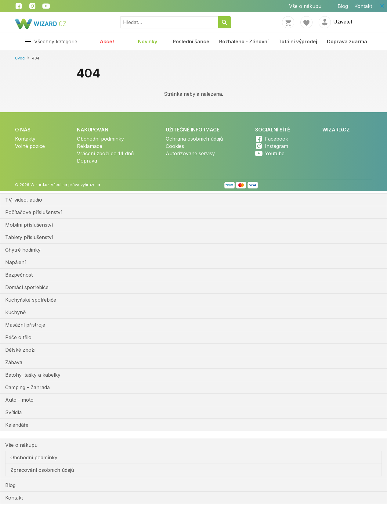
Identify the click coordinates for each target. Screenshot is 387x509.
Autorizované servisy (190, 153)
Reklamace (89, 146)
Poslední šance (191, 41)
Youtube (274, 153)
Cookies (175, 146)
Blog (343, 6)
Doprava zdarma (347, 41)
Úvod (20, 58)
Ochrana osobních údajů (194, 139)
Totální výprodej (297, 41)
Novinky (147, 41)
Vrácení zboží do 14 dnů (105, 153)
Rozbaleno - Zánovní (244, 41)
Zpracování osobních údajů (42, 470)
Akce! (107, 41)
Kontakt (363, 6)
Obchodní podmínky (100, 139)
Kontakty (25, 139)
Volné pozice (30, 146)
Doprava (87, 161)
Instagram (276, 146)
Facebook (276, 139)
